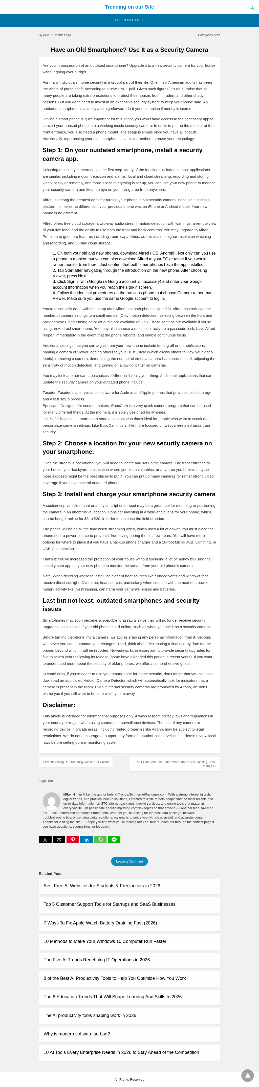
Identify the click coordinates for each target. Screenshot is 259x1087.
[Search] (250, 7)
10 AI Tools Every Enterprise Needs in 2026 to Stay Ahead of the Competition (121, 1052)
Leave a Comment (129, 861)
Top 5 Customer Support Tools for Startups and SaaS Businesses (110, 904)
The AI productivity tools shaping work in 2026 (90, 1015)
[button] (129, 20)
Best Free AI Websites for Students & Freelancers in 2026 (102, 885)
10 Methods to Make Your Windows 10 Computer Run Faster (105, 941)
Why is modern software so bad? (77, 1033)
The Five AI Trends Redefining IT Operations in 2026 (97, 959)
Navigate (134, 20)
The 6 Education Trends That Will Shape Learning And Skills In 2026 (113, 996)
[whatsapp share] (100, 842)
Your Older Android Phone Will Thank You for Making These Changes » (176, 764)
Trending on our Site (129, 7)
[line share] (114, 842)
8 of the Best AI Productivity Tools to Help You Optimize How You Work (115, 978)
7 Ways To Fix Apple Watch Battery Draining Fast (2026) (100, 922)
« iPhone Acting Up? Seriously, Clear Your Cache (76, 762)
